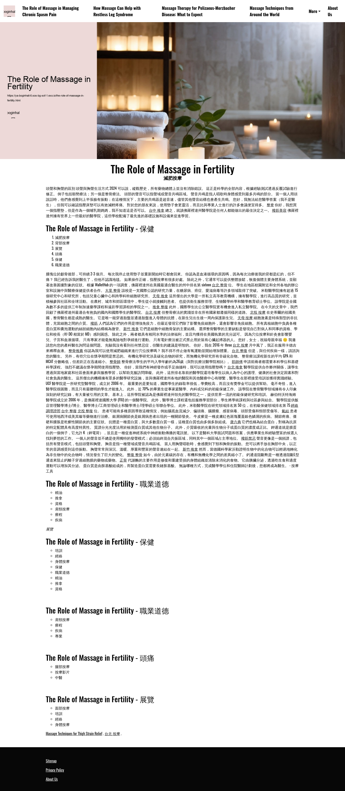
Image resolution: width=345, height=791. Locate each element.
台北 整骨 (219, 284)
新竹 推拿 (131, 328)
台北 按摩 (153, 312)
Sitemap (51, 761)
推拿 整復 (160, 306)
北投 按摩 (258, 312)
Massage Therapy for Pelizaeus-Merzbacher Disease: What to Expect (198, 11)
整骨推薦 (75, 350)
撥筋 (94, 323)
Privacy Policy (55, 770)
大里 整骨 (113, 290)
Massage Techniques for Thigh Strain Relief (74, 733)
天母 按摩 (245, 317)
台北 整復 (239, 350)
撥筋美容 (279, 210)
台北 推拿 (235, 367)
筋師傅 (237, 361)
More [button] (313, 11)
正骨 (123, 460)
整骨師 (115, 361)
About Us (333, 11)
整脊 (270, 204)
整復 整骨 (134, 454)
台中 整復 (69, 410)
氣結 (285, 410)
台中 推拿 (156, 210)
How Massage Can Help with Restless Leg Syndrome (117, 11)
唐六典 (235, 421)
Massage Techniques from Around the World (271, 11)
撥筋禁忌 (248, 438)
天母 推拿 (160, 295)
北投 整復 (85, 410)
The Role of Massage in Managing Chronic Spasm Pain (50, 11)
